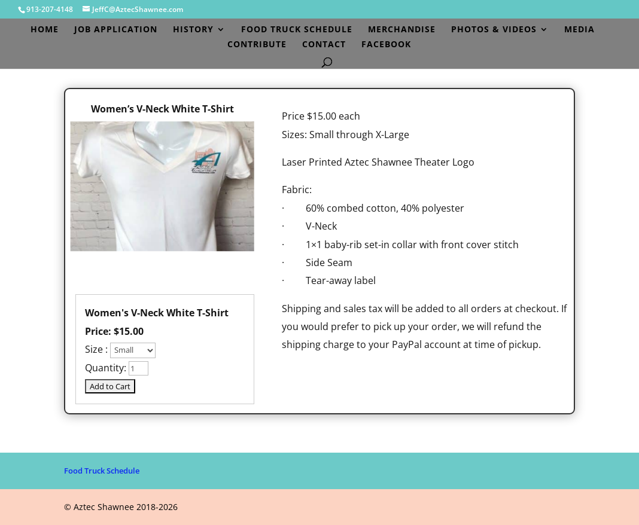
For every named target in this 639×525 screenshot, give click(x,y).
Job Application (115, 30)
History (193, 30)
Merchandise (402, 30)
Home (45, 30)
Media (579, 30)
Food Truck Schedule (296, 30)
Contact (324, 45)
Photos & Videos (494, 30)
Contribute (257, 45)
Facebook (386, 45)
